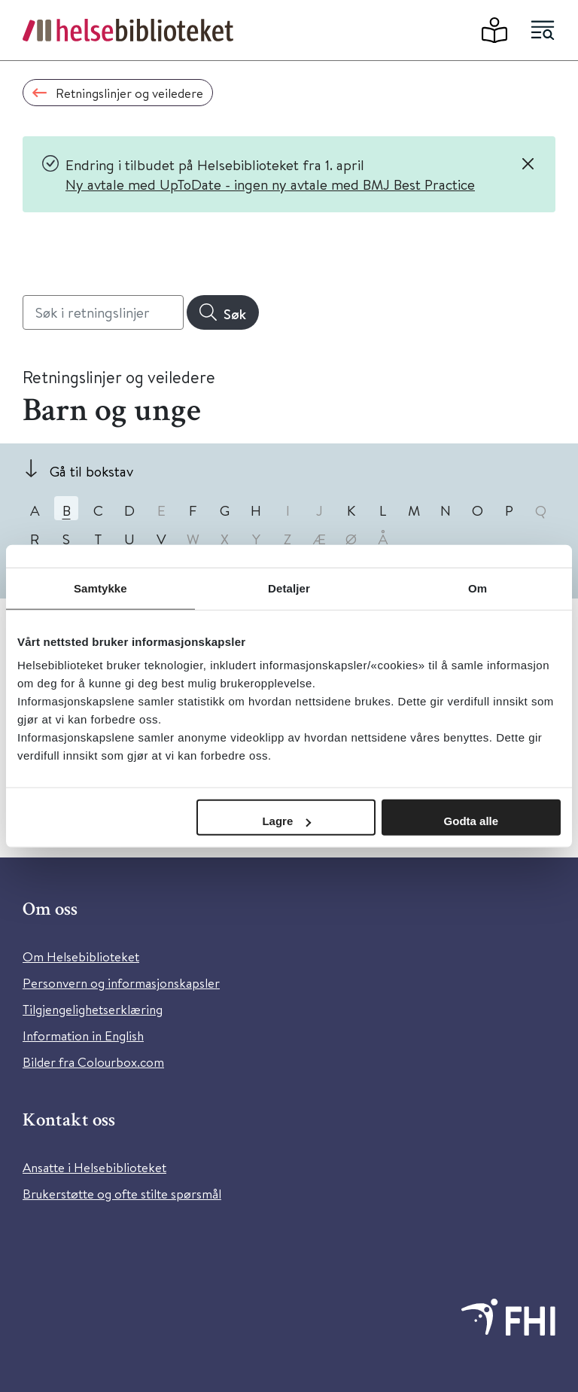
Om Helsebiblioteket (81, 956)
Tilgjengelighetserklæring (93, 1009)
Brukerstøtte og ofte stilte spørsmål (122, 1193)
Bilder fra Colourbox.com (93, 1062)
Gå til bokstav (91, 470)
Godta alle (471, 821)
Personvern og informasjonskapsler (121, 982)
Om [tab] (477, 587)
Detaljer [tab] (289, 587)
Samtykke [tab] (100, 587)
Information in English (83, 1035)
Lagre (286, 821)
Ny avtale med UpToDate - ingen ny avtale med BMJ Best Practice (270, 184)
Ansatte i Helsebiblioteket (94, 1167)
